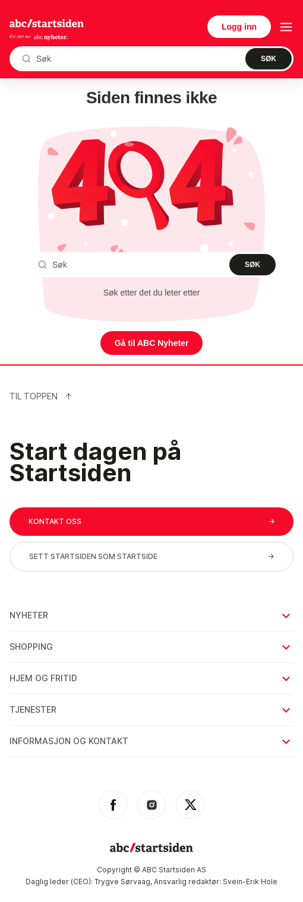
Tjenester (151, 709)
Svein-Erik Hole (250, 881)
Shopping (151, 646)
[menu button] (286, 27)
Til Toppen (41, 396)
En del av (39, 37)
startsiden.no (47, 23)
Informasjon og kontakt (151, 741)
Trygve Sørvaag (122, 881)
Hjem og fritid (151, 678)
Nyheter (151, 615)
